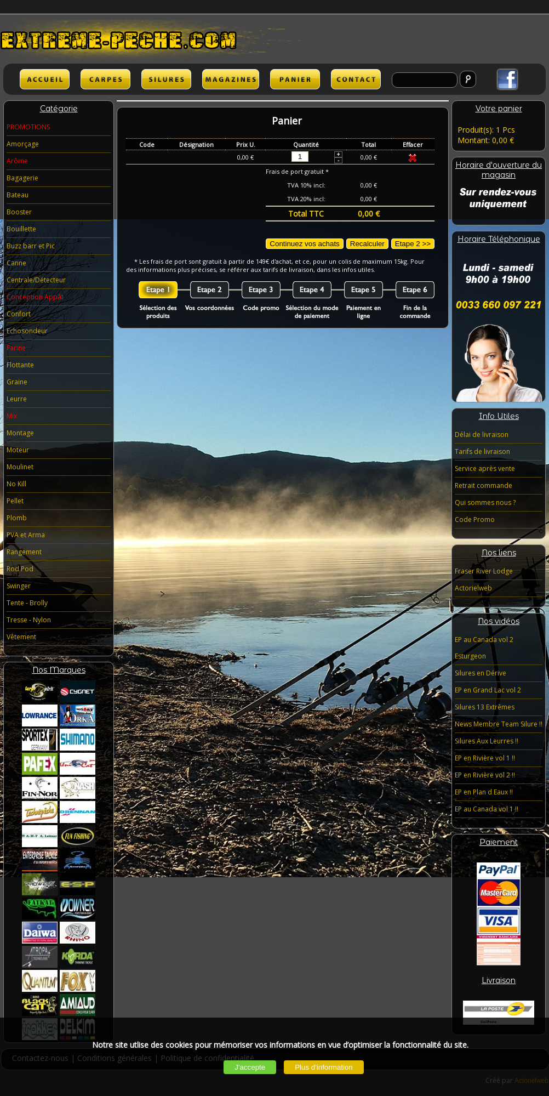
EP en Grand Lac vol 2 (488, 690)
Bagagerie (22, 178)
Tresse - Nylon (29, 619)
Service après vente (485, 468)
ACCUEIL (45, 79)
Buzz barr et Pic (31, 246)
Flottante (20, 365)
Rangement (24, 551)
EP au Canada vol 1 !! (486, 809)
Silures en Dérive (480, 673)
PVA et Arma (26, 535)
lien (230, 79)
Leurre (17, 399)
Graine (17, 382)
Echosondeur (27, 331)
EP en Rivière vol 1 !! (485, 758)
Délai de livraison (481, 434)
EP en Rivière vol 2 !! (485, 775)
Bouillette (21, 229)
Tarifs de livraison (482, 451)
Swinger (19, 585)
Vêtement (21, 636)
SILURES (166, 79)
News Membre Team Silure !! (498, 724)
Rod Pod (20, 568)
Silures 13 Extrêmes (484, 707)
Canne (16, 263)
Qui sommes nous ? (485, 502)
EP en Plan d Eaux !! (484, 792)
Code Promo (475, 519)
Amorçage (23, 144)
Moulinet (20, 467)
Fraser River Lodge (484, 571)
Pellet (15, 501)
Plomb (17, 518)
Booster (19, 212)
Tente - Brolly (27, 602)
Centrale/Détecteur (36, 280)
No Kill (16, 484)
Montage (20, 433)
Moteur (18, 450)
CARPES (105, 79)
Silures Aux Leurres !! (486, 741)
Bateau (17, 195)
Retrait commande (483, 485)
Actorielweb (473, 588)
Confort (19, 314)
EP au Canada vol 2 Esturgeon (484, 648)
